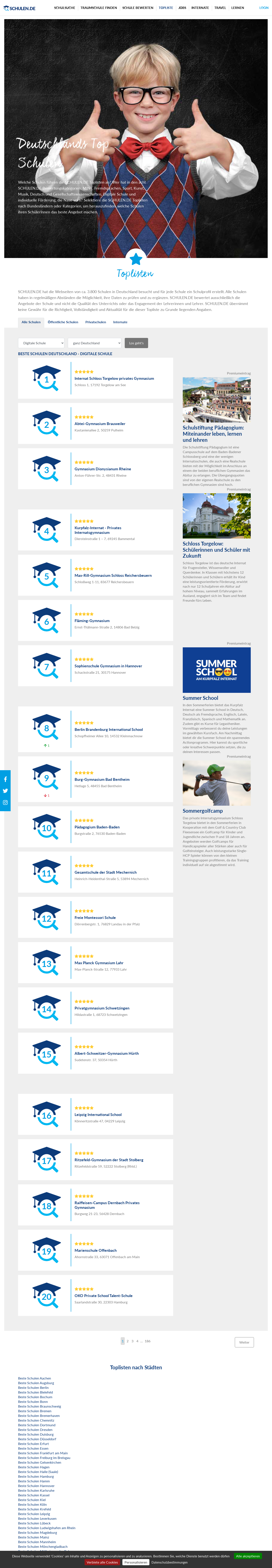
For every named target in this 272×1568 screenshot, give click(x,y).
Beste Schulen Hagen (34, 1467)
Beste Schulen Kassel (34, 1495)
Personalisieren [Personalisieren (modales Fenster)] (136, 1562)
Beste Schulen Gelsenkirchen (39, 1462)
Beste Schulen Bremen (34, 1411)
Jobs (182, 8)
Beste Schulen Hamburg (36, 1476)
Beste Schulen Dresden (35, 1430)
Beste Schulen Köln (32, 1504)
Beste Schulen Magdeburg (37, 1532)
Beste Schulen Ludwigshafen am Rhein (46, 1528)
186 (147, 1341)
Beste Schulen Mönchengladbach (43, 1546)
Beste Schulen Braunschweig (39, 1406)
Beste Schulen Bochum (35, 1397)
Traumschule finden (99, 8)
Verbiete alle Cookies (102, 1562)
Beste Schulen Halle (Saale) (38, 1472)
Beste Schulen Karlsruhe (36, 1490)
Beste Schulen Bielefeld (35, 1392)
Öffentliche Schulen (63, 322)
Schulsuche (64, 8)
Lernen (237, 8)
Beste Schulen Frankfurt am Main (43, 1453)
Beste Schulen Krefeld (34, 1509)
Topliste (166, 8)
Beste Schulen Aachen (34, 1378)
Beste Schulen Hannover (36, 1486)
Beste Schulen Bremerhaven (39, 1415)
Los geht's (136, 343)
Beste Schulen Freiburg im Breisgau (44, 1458)
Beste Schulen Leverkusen (37, 1518)
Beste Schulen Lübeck (34, 1523)
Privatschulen (95, 322)
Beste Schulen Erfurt (33, 1444)
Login (264, 8)
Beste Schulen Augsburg (36, 1383)
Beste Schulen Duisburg (36, 1434)
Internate (200, 8)
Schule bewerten (137, 8)
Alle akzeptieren (248, 1556)
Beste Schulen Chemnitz (36, 1420)
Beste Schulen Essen (33, 1448)
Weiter (244, 1342)
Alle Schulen (31, 322)
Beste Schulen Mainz (33, 1537)
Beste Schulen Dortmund (36, 1425)
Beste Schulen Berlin (33, 1387)
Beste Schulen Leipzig (34, 1514)
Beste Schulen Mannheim (37, 1542)
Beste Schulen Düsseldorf (37, 1439)
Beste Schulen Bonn (33, 1401)
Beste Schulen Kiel (32, 1500)
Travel (220, 8)
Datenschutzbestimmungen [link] (170, 1562)
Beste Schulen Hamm (34, 1481)
